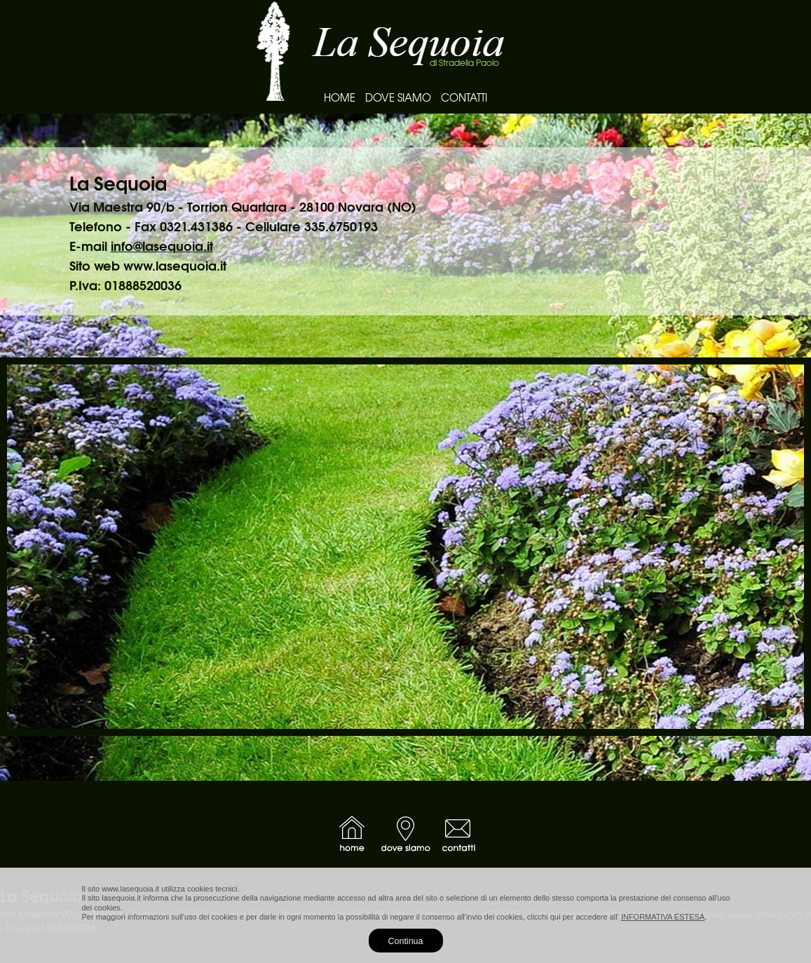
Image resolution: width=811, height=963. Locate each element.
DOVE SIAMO (398, 97)
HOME (339, 97)
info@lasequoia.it (162, 245)
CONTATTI (464, 97)
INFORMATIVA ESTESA (662, 917)
